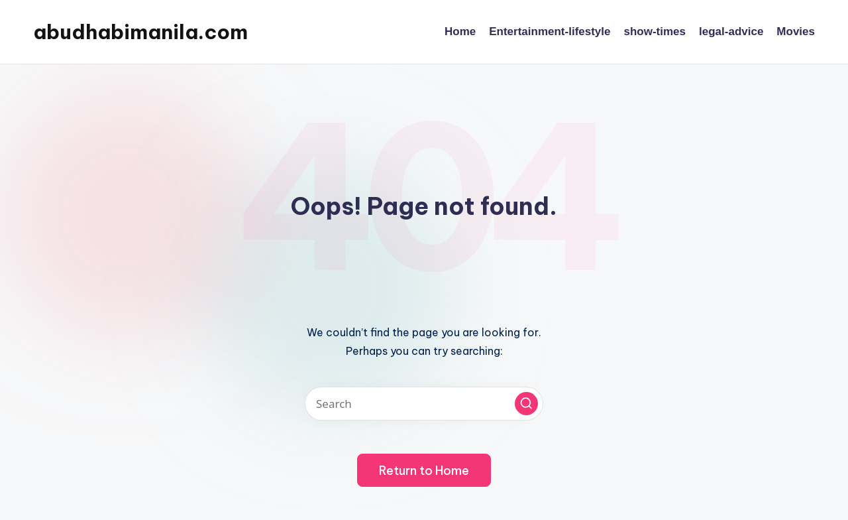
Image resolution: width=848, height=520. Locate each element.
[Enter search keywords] (424, 404)
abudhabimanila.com (140, 31)
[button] (526, 403)
